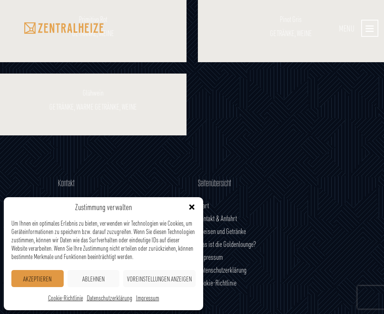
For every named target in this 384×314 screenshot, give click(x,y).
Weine (129, 106)
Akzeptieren (37, 279)
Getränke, (62, 106)
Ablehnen (93, 279)
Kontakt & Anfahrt (217, 218)
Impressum (147, 298)
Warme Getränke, (99, 106)
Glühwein (93, 92)
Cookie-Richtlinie (65, 298)
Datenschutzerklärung (109, 298)
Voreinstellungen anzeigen (159, 279)
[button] (192, 207)
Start (203, 205)
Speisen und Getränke (222, 231)
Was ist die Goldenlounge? (227, 244)
